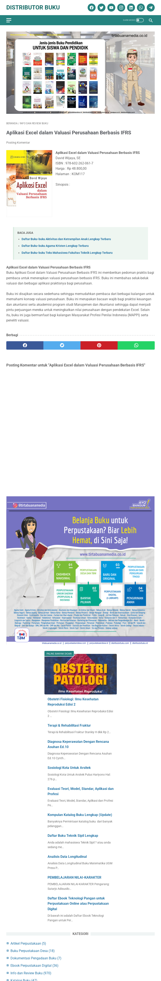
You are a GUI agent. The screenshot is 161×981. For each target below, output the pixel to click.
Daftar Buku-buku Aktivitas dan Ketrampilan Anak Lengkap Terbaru (66, 239)
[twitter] (100, 7)
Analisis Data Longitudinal (67, 857)
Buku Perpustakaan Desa (32, 951)
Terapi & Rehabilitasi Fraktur (69, 725)
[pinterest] (99, 345)
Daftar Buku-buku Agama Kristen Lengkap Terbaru (55, 246)
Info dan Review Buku (30, 973)
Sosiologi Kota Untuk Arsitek (69, 768)
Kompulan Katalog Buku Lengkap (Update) (80, 815)
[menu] (8, 20)
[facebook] (91, 7)
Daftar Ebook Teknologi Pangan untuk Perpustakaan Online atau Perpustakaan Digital (78, 903)
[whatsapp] (140, 7)
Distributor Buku (33, 7)
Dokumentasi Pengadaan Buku (35, 958)
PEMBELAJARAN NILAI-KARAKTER (74, 877)
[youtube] (110, 7)
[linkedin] (130, 7)
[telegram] (150, 7)
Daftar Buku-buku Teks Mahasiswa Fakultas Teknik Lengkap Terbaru (67, 253)
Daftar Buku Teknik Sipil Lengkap (73, 836)
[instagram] (120, 7)
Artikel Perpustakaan (28, 943)
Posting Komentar (18, 142)
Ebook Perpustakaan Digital (34, 966)
